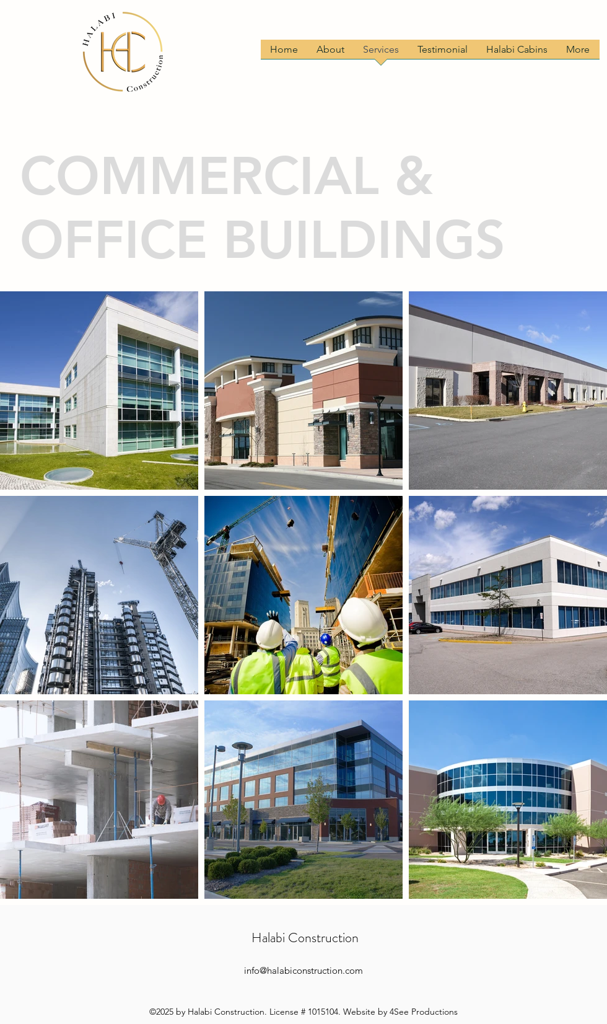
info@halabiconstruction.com (303, 970)
